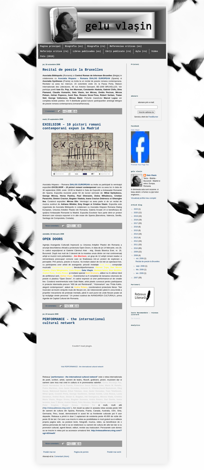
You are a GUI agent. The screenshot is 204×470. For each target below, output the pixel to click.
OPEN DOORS (53, 239)
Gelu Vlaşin (87, 270)
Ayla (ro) (141, 51)
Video (154, 51)
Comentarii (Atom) (61, 456)
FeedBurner (153, 117)
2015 (136, 230)
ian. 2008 (140, 273)
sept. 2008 (140, 266)
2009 (136, 252)
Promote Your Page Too (140, 165)
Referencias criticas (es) (126, 46)
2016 (136, 227)
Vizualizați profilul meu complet (143, 198)
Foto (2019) (47, 56)
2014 (136, 234)
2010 (136, 248)
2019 (136, 216)
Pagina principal (50, 46)
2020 (136, 213)
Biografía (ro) (96, 46)
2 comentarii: (50, 111)
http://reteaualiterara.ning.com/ (56, 408)
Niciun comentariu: (52, 226)
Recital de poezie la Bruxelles (73, 70)
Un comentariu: (51, 306)
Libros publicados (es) (87, 51)
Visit (82, 367)
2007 (136, 278)
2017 (136, 223)
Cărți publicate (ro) (118, 51)
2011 (136, 245)
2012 (136, 241)
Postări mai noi (49, 452)
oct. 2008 (140, 258)
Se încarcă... (136, 318)
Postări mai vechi (114, 452)
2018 (136, 220)
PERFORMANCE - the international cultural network (74, 321)
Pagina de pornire (81, 452)
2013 (136, 238)
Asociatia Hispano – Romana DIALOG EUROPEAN (84, 78)
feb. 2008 (140, 270)
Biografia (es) (74, 46)
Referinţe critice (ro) (54, 51)
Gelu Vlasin (151, 175)
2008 (136, 255)
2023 (136, 209)
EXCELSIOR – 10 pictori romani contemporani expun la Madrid (72, 126)
